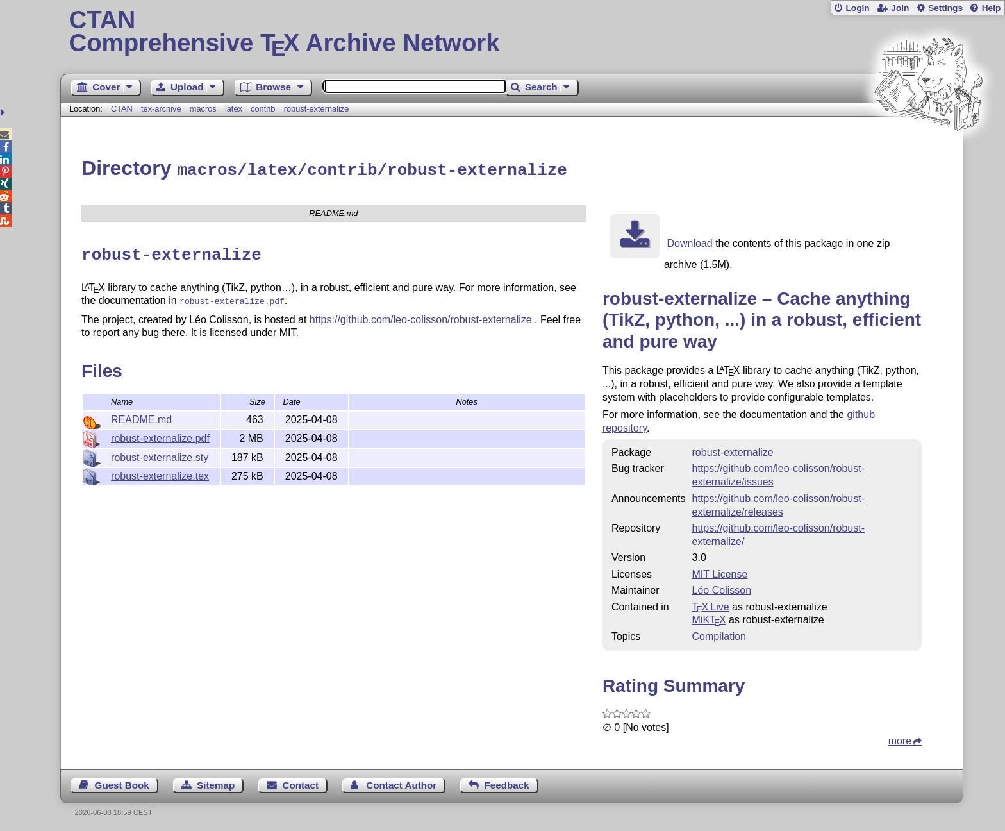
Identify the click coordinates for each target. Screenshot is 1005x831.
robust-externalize (316, 108)
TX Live (710, 605)
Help (991, 8)
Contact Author (401, 783)
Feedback (507, 783)
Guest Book (122, 783)
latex (233, 108)
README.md (141, 414)
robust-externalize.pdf (160, 433)
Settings (945, 8)
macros (203, 108)
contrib (263, 108)
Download (690, 241)
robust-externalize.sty (159, 452)
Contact (301, 783)
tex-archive (161, 108)
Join (900, 8)
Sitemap (216, 783)
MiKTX (709, 617)
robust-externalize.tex (160, 471)
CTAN (122, 108)
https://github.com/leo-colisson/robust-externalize (421, 314)
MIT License (720, 572)
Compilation (719, 634)
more (899, 739)
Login (857, 8)
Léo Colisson (722, 588)
